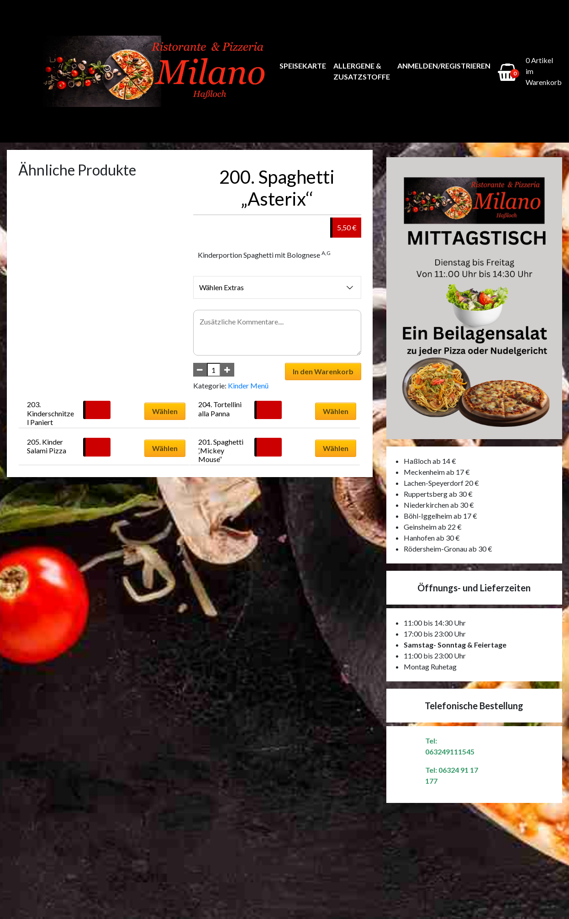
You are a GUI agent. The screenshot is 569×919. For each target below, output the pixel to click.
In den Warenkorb (323, 371)
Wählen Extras (277, 287)
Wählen (165, 411)
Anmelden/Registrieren (443, 65)
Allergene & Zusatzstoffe (361, 71)
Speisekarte (302, 65)
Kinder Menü (248, 385)
